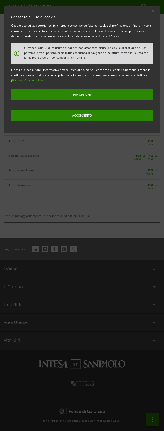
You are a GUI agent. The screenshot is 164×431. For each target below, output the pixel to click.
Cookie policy (33, 80)
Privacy (17, 80)
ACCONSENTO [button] (82, 116)
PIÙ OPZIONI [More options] (82, 95)
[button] (153, 11)
